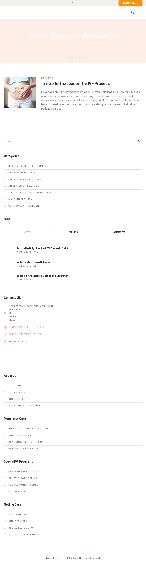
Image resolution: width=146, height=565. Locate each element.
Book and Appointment (25, 406)
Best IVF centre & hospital (28, 166)
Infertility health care (25, 179)
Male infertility (20, 199)
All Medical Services (23, 534)
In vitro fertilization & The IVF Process (75, 83)
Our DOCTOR (17, 399)
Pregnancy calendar (23, 448)
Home (61, 58)
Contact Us (16, 392)
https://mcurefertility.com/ (27, 327)
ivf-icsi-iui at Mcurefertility (30, 192)
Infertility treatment (24, 186)
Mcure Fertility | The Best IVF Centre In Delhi (42, 248)
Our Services (17, 521)
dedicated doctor (21, 528)
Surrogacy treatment (24, 206)
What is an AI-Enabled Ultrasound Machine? (42, 275)
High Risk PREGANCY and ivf (28, 429)
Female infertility (22, 172)
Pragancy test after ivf (26, 442)
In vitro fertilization (24, 471)
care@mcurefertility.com (25, 334)
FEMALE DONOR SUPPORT (25, 485)
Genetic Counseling (22, 478)
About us (15, 386)
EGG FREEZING (18, 491)
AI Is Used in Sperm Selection (34, 262)
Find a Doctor (18, 514)
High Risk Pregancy (22, 435)
